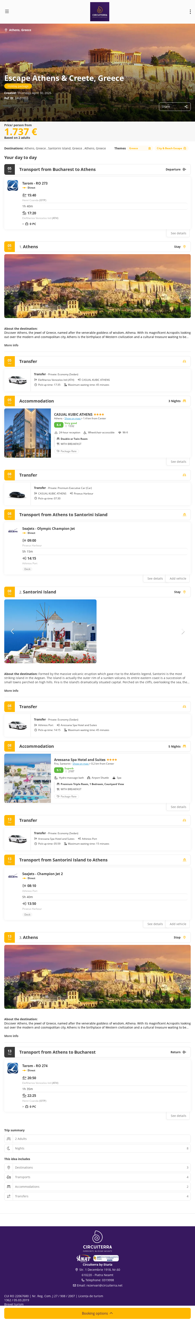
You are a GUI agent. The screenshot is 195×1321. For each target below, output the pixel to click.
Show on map (73, 418)
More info (11, 345)
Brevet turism (14, 1304)
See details (178, 233)
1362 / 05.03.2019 (16, 1300)
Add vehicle (178, 578)
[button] (45, 433)
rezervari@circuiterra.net (104, 1285)
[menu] (190, 12)
